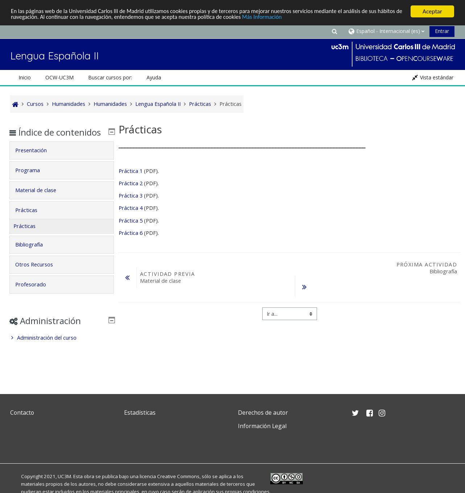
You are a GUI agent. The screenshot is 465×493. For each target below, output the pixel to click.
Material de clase (40, 200)
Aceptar (432, 11)
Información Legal (262, 426)
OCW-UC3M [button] (59, 77)
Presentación (36, 160)
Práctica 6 (131, 232)
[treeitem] (61, 348)
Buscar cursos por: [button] (110, 77)
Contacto (22, 413)
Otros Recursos (39, 275)
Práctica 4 (131, 207)
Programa (32, 180)
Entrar (442, 31)
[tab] (61, 161)
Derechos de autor (263, 413)
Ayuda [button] (154, 77)
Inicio (24, 77)
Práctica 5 (131, 220)
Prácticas (31, 220)
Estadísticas (140, 413)
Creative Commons (178, 476)
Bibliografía (34, 255)
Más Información (306, 18)
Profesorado (35, 294)
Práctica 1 (131, 170)
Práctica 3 (131, 195)
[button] (334, 31)
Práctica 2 (131, 183)
